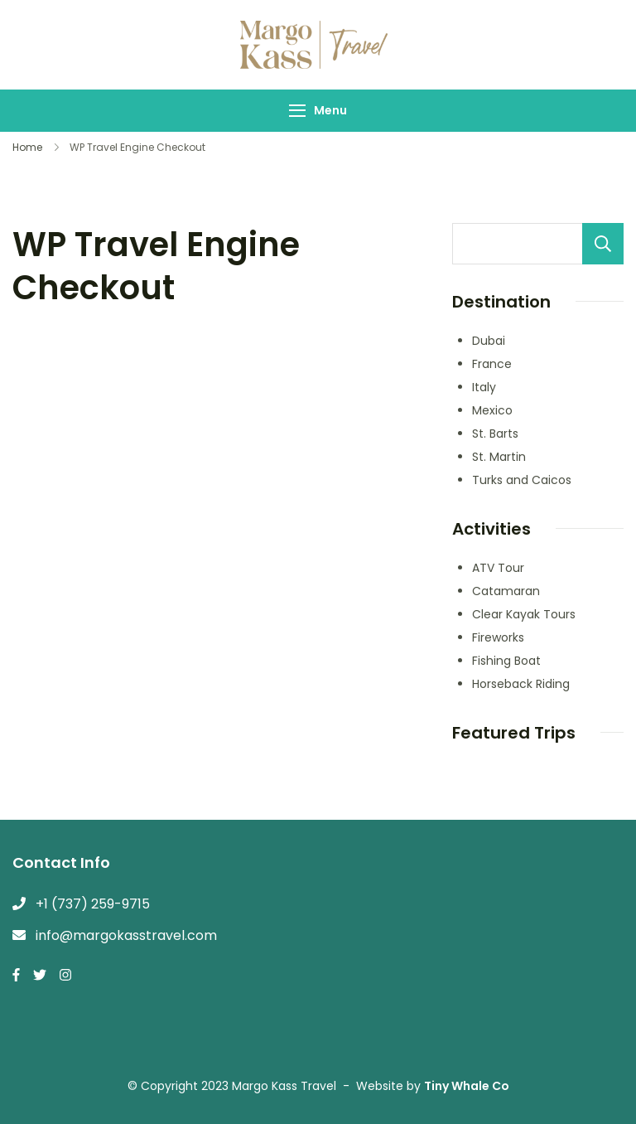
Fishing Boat (506, 660)
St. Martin (499, 456)
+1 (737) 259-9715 (93, 903)
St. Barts (495, 433)
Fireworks (498, 637)
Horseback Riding (521, 684)
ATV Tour (498, 568)
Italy (484, 387)
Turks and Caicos (521, 480)
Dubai (488, 340)
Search (603, 243)
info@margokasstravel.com (126, 935)
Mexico (492, 410)
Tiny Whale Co (466, 1086)
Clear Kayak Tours (524, 614)
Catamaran (506, 591)
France (492, 364)
